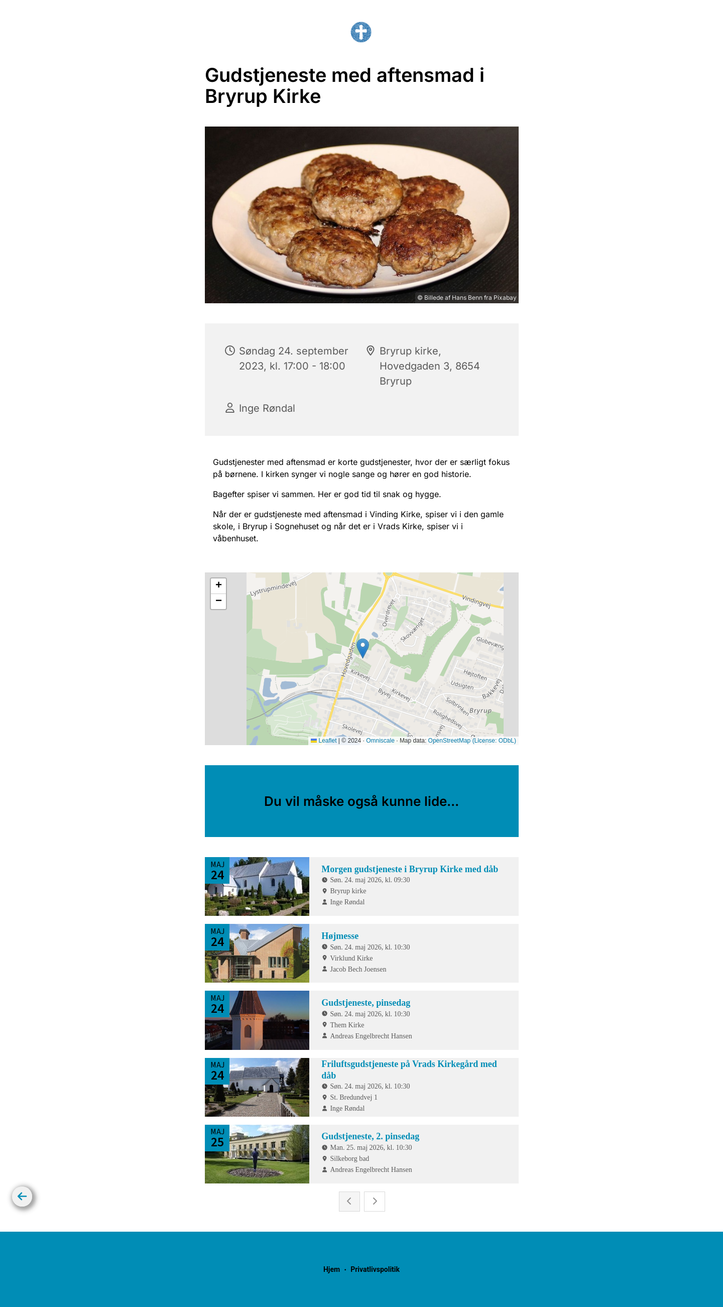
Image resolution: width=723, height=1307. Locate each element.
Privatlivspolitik (375, 1269)
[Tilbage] (22, 1196)
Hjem (331, 1269)
